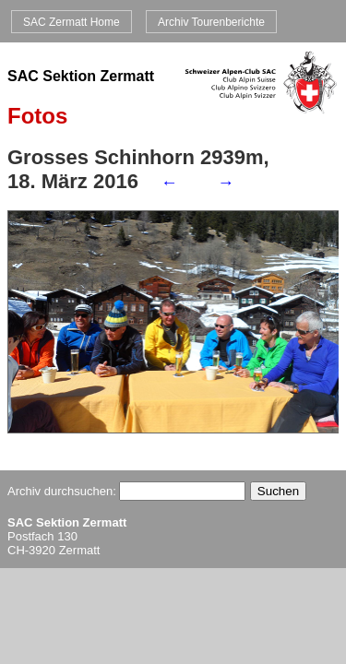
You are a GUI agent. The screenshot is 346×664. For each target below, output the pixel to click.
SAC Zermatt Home (71, 21)
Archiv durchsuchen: (126, 491)
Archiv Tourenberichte (211, 21)
